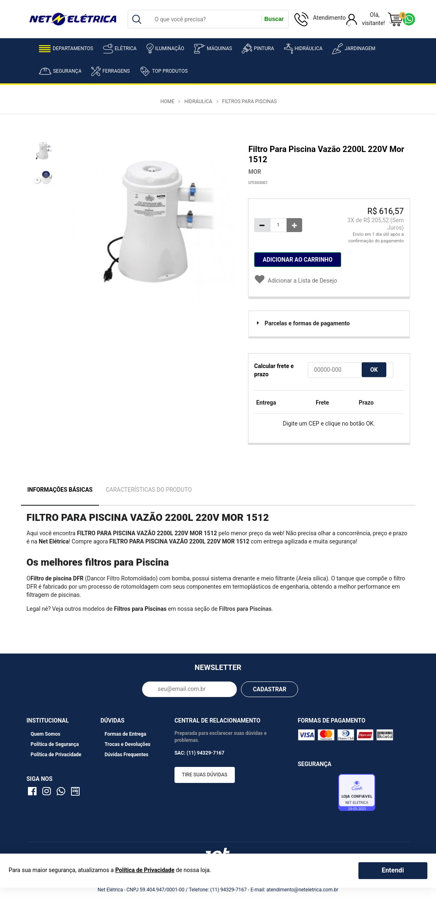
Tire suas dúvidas (204, 775)
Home (167, 101)
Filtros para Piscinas (249, 101)
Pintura (258, 48)
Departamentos (66, 48)
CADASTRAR (270, 689)
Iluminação (165, 48)
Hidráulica (303, 49)
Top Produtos (164, 71)
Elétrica (120, 48)
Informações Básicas (60, 489)
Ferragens (110, 71)
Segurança (60, 71)
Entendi (393, 870)
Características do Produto (149, 489)
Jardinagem (353, 48)
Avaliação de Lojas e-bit (317, 794)
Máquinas (213, 48)
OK (374, 369)
